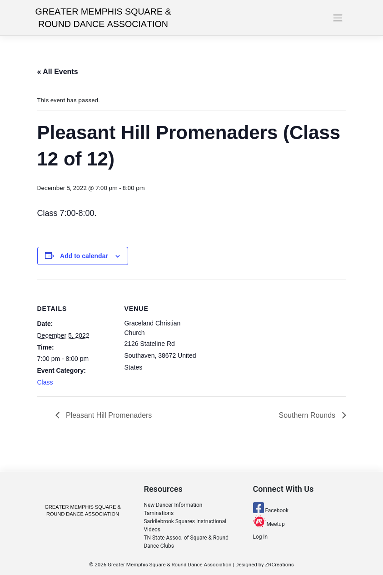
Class (45, 382)
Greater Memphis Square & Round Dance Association (169, 564)
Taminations (159, 513)
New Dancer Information (173, 505)
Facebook (271, 510)
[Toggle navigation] (338, 17)
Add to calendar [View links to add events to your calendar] (84, 256)
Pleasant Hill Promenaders (108, 415)
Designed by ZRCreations (264, 564)
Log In (260, 537)
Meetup (269, 524)
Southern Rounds (308, 415)
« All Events (57, 71)
